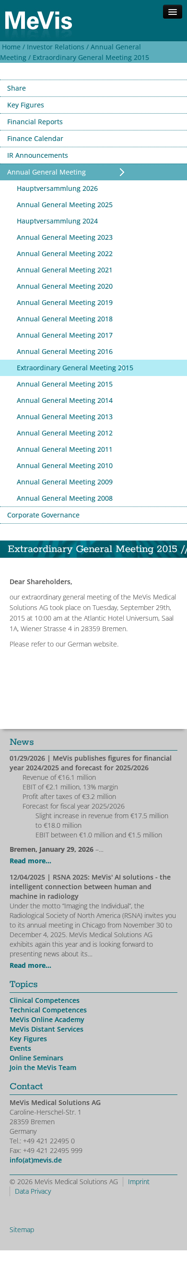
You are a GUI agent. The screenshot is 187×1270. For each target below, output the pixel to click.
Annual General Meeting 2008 (65, 498)
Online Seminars (36, 1057)
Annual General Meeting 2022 (65, 253)
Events (20, 1048)
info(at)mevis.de (36, 1159)
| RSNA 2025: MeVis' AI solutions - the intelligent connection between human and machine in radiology (90, 886)
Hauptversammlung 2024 (57, 220)
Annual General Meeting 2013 (65, 416)
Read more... (30, 860)
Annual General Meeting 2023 (65, 237)
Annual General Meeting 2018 (65, 318)
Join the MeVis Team (43, 1067)
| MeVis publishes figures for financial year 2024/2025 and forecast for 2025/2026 (91, 762)
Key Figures (25, 104)
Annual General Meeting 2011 (65, 449)
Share (16, 88)
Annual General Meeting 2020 (65, 286)
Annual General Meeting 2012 (65, 432)
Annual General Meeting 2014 (65, 400)
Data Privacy (33, 1191)
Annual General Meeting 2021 (65, 269)
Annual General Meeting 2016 (65, 351)
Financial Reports (35, 121)
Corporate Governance (43, 514)
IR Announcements (37, 155)
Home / (12, 46)
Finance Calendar (35, 138)
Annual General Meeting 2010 (65, 465)
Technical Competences (48, 1009)
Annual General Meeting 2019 (65, 302)
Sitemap (22, 1229)
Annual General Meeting (46, 171)
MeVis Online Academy (47, 1019)
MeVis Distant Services (46, 1029)
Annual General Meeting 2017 (65, 335)
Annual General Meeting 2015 (65, 383)
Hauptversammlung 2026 (57, 188)
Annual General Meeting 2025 (65, 204)
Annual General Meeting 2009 (65, 481)
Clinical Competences (45, 1000)
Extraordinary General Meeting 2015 (91, 57)
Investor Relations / (57, 46)
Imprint (139, 1181)
